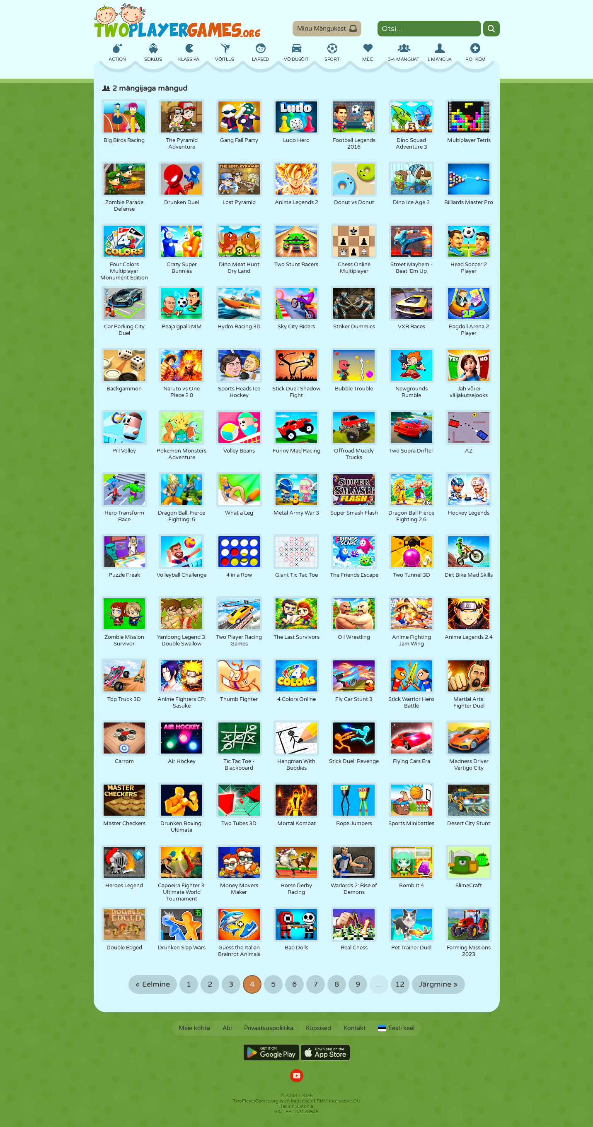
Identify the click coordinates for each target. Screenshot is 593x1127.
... (379, 984)
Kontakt (354, 1028)
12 (399, 984)
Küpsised (318, 1028)
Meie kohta (194, 1028)
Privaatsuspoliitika (268, 1028)
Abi (227, 1028)
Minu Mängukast (327, 28)
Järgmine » (438, 984)
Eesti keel (396, 1028)
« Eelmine (153, 984)
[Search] (491, 28)
